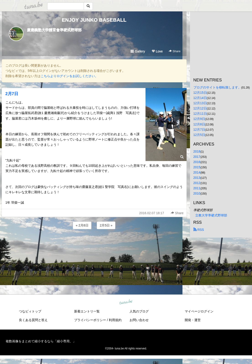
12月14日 (200, 98)
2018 (196, 151)
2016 (196, 162)
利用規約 (115, 320)
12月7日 (199, 129)
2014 (196, 172)
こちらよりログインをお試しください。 (69, 76)
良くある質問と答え (33, 320)
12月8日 (199, 124)
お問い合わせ (139, 320)
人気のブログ (139, 311)
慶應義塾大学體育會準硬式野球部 (54, 30)
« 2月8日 (82, 225)
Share (174, 51)
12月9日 (199, 119)
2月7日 (11, 93)
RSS (198, 229)
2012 (196, 183)
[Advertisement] (94, 242)
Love (157, 51)
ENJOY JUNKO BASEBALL (94, 20)
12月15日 (200, 92)
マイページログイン (199, 311)
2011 (196, 188)
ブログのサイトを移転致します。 (217, 87)
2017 (196, 157)
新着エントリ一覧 (87, 311)
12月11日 (200, 113)
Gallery (138, 51)
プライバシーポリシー (90, 320)
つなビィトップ (30, 311)
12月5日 (199, 135)
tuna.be (126, 302)
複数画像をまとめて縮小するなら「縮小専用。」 (41, 341)
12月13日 (200, 103)
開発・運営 (193, 320)
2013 (196, 177)
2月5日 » (106, 225)
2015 (196, 167)
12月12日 (200, 108)
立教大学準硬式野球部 (211, 215)
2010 (196, 193)
